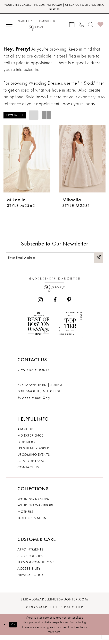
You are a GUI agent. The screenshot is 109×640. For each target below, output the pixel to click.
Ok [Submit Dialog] (14, 629)
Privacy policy (30, 579)
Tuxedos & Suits (31, 522)
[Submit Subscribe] (98, 261)
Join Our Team (30, 465)
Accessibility (28, 573)
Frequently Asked (33, 452)
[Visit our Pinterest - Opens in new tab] (69, 305)
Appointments (30, 554)
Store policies (30, 560)
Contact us (28, 472)
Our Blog (26, 446)
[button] (9, 25)
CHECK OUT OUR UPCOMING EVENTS (68, 7)
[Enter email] (54, 261)
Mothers (25, 516)
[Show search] (90, 26)
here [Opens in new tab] (57, 98)
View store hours (33, 374)
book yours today (79, 105)
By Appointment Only (33, 402)
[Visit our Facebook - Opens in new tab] (55, 305)
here (57, 636)
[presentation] (26, 160)
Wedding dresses (33, 503)
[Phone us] (81, 26)
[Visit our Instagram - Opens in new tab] (40, 305)
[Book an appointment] (72, 26)
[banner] (36, 25)
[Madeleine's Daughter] (54, 288)
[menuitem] (9, 25)
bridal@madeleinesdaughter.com (54, 603)
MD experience (30, 440)
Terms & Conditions (35, 566)
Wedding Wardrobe (35, 509)
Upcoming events (33, 459)
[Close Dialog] (5, 629)
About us (25, 433)
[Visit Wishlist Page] (100, 26)
